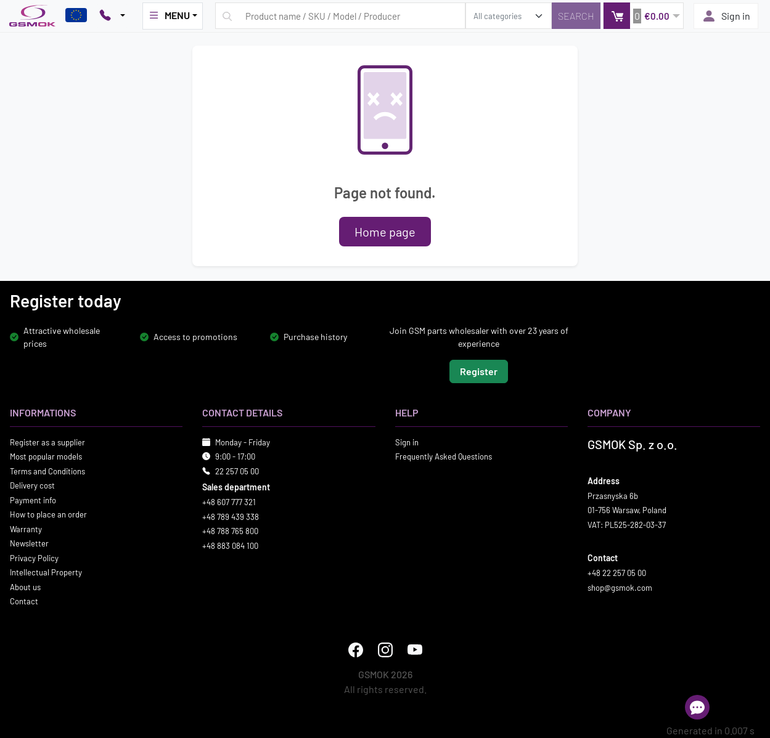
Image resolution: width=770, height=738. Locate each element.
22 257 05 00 (237, 471)
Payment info (33, 500)
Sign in (726, 16)
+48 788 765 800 (230, 531)
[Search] (576, 15)
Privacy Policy (34, 557)
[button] (643, 15)
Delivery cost (32, 485)
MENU (169, 15)
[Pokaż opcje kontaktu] (112, 16)
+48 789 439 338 (230, 516)
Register (479, 370)
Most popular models (46, 456)
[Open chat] (697, 707)
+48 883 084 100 (230, 545)
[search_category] (508, 15)
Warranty (26, 528)
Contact (24, 601)
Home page (385, 231)
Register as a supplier (47, 442)
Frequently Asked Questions (443, 456)
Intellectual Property (46, 572)
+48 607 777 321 (229, 502)
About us (25, 586)
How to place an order (48, 514)
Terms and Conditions (47, 471)
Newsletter (29, 543)
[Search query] (340, 15)
